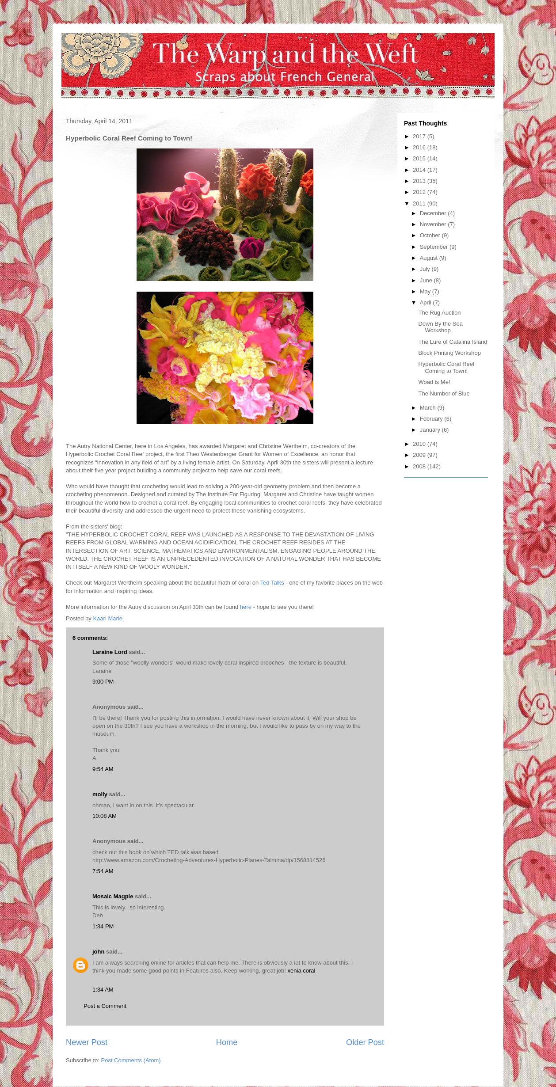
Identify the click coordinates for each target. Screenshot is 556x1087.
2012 (420, 192)
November (434, 224)
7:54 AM (103, 871)
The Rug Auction (439, 312)
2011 (420, 203)
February (432, 418)
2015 (420, 158)
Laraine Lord (109, 652)
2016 (420, 147)
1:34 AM (103, 989)
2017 (420, 136)
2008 (420, 466)
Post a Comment (105, 1006)
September (434, 246)
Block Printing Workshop (449, 353)
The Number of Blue (443, 393)
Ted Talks (272, 582)
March (429, 407)
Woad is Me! (434, 382)
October (431, 235)
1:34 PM (103, 926)
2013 (420, 181)
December (434, 213)
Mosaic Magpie (112, 896)
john (98, 951)
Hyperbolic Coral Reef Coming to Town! (446, 367)
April (426, 302)
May (426, 291)
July (426, 269)
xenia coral (302, 970)
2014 (420, 170)
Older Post (365, 1042)
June (427, 280)
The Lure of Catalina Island (452, 341)
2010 (420, 444)
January (431, 429)
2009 (420, 455)
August (429, 258)
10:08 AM (104, 816)
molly (99, 794)
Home (227, 1042)
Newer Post (86, 1042)
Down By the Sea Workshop (440, 327)
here (245, 607)
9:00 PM (103, 681)
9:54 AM (103, 769)
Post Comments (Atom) (131, 1060)
